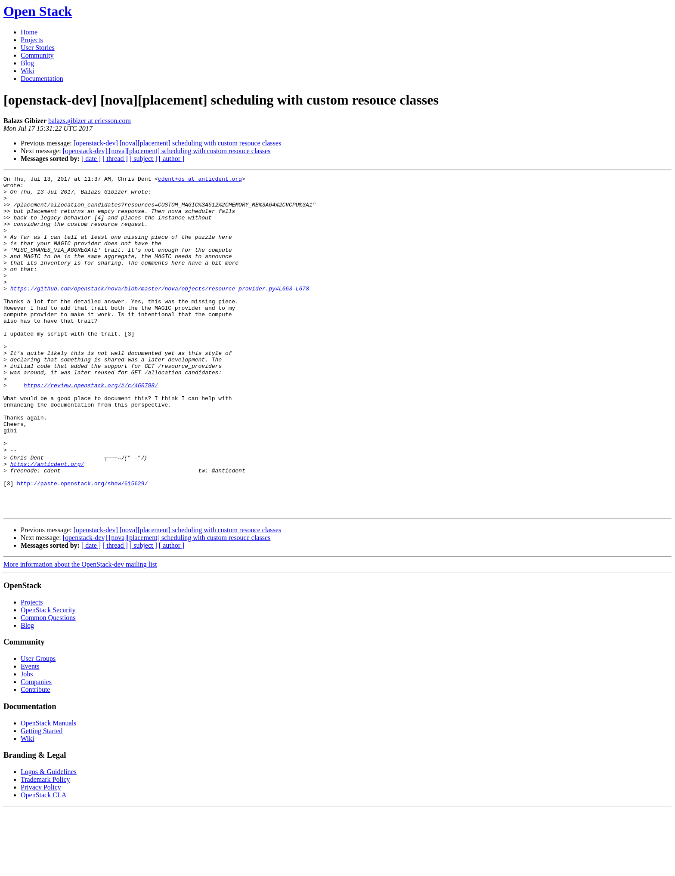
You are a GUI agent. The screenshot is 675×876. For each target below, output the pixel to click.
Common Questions (48, 683)
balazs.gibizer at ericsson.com (89, 120)
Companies (36, 747)
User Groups (38, 724)
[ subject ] (143, 158)
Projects (32, 39)
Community (37, 55)
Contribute (35, 755)
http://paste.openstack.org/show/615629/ (82, 544)
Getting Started (41, 796)
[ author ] (172, 158)
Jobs (27, 739)
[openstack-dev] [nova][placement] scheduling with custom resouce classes (178, 143)
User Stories (38, 47)
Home (29, 32)
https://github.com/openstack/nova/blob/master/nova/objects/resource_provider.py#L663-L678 (159, 311)
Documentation (42, 78)
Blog (27, 63)
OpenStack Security (48, 675)
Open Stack (37, 11)
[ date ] (91, 158)
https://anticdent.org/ (47, 520)
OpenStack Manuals (48, 789)
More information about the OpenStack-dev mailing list (80, 630)
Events (30, 732)
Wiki (27, 70)
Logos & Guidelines (49, 837)
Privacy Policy (41, 853)
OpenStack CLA (43, 860)
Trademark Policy (45, 845)
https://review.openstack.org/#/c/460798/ (91, 428)
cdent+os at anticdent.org (200, 180)
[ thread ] (115, 158)
